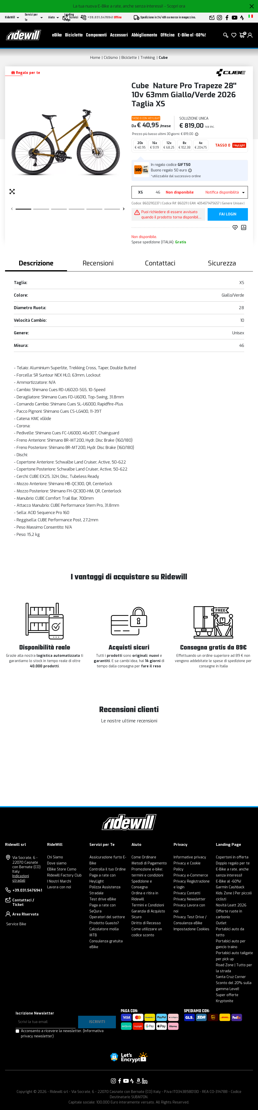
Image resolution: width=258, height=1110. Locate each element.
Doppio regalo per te (233, 863)
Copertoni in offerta (232, 857)
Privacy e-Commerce (191, 875)
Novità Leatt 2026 (231, 905)
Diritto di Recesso (146, 923)
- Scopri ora (174, 6)
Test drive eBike (102, 899)
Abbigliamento (144, 35)
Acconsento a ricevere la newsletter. (62, 1034)
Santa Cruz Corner (231, 977)
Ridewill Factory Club (64, 875)
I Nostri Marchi (59, 881)
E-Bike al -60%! (192, 35)
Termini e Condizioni (148, 905)
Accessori (119, 35)
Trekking (147, 57)
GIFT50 (184, 164)
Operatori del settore (107, 917)
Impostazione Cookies (191, 929)
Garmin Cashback (230, 887)
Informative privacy (190, 857)
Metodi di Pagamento (149, 863)
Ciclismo (111, 57)
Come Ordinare (144, 857)
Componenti (96, 35)
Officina (167, 35)
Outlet (221, 923)
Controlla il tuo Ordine (107, 869)
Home (95, 57)
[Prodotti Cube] (230, 72)
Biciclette (74, 35)
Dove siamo (57, 863)
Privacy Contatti (187, 893)
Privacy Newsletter (190, 899)
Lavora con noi (59, 887)
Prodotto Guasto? (104, 923)
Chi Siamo (55, 857)
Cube (163, 57)
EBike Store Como (61, 869)
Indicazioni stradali (20, 878)
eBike (57, 35)
